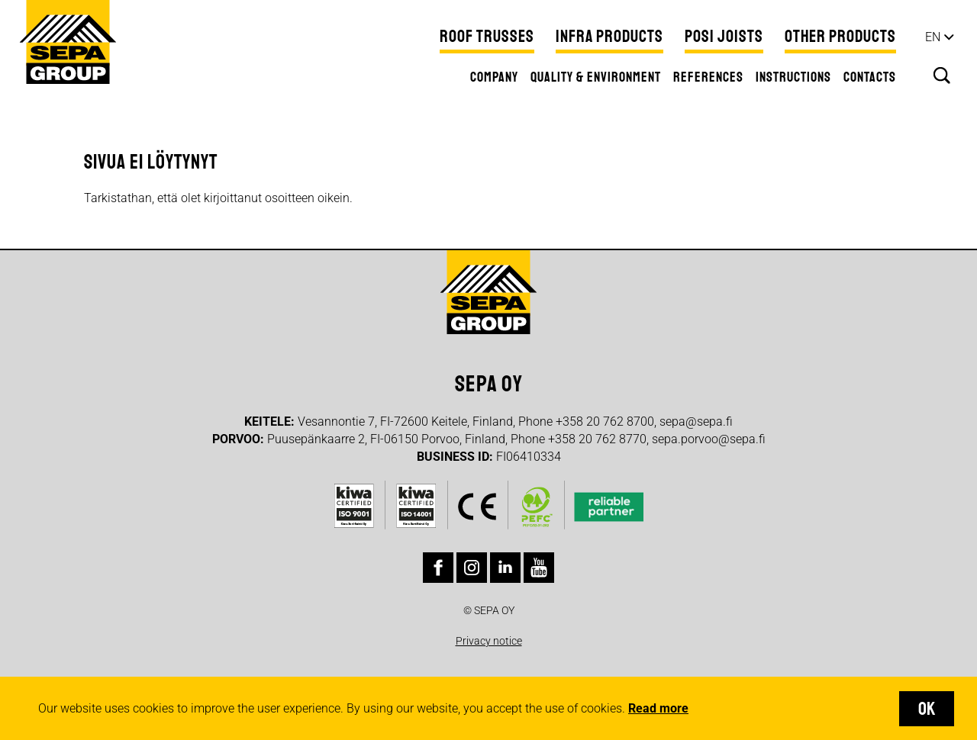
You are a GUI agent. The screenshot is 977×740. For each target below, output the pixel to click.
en (932, 37)
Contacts (869, 77)
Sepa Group (68, 42)
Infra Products (609, 36)
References (708, 77)
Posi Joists (724, 36)
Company (494, 77)
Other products (840, 36)
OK (926, 708)
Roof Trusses (487, 36)
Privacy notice (489, 641)
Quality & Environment (595, 77)
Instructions (793, 77)
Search (941, 75)
